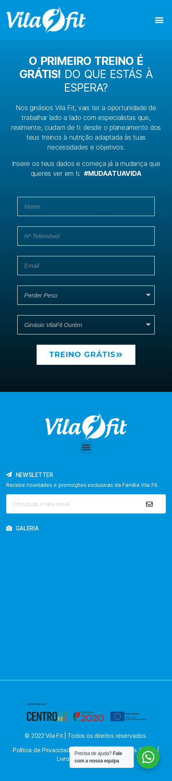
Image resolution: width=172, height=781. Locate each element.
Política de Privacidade (43, 749)
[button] (159, 19)
